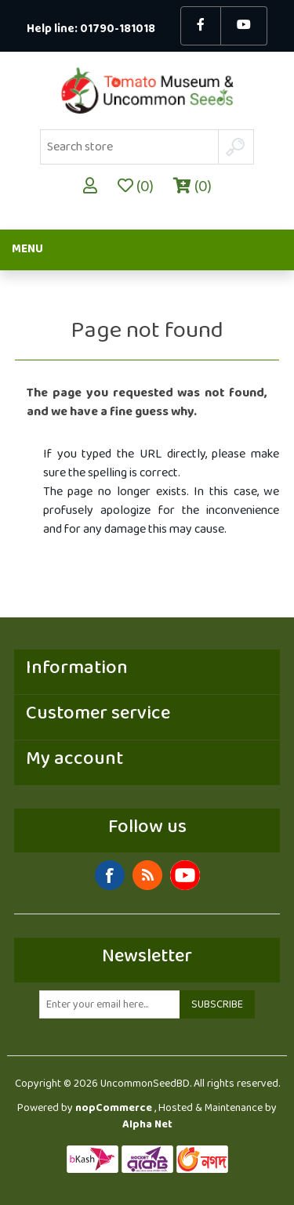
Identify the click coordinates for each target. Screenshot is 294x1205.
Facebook (110, 875)
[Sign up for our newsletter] (109, 1004)
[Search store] (129, 147)
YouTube (185, 875)
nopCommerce (113, 1108)
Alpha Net (147, 1125)
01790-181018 (117, 29)
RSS (147, 875)
